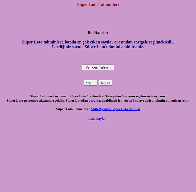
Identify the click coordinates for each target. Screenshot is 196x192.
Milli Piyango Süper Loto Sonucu (115, 109)
